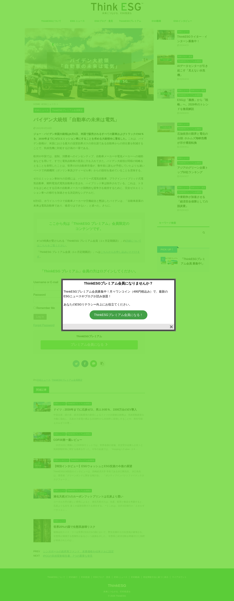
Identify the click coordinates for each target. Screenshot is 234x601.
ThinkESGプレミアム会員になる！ (118, 315)
